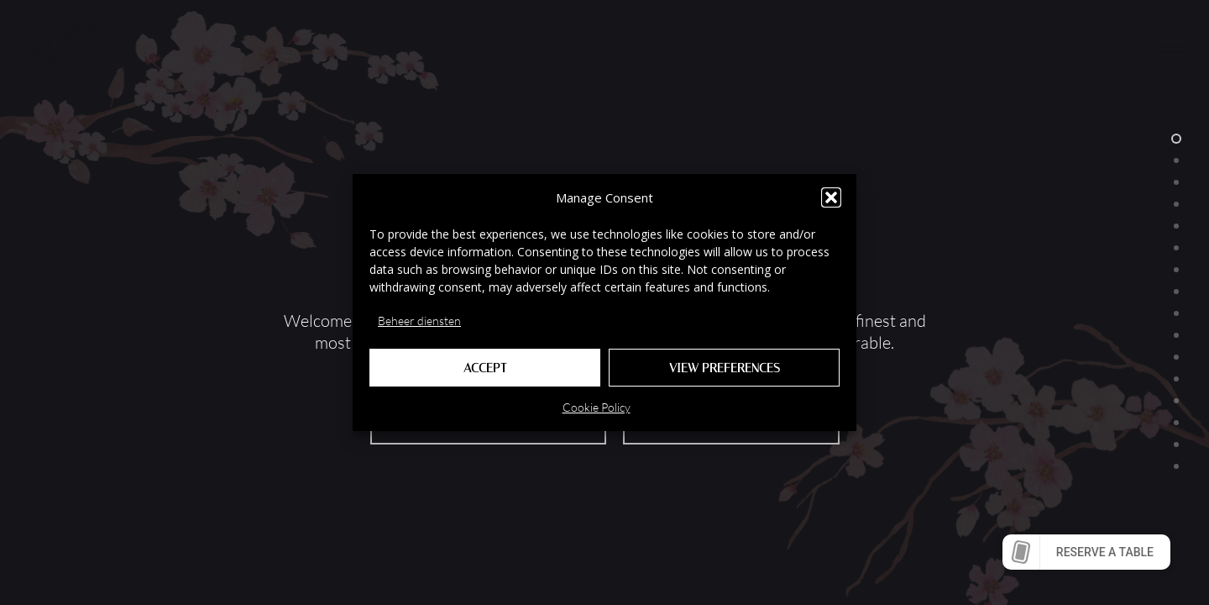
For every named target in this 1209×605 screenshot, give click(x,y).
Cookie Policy (597, 407)
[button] (831, 197)
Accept (484, 368)
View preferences (724, 368)
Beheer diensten (419, 320)
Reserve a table (1105, 552)
